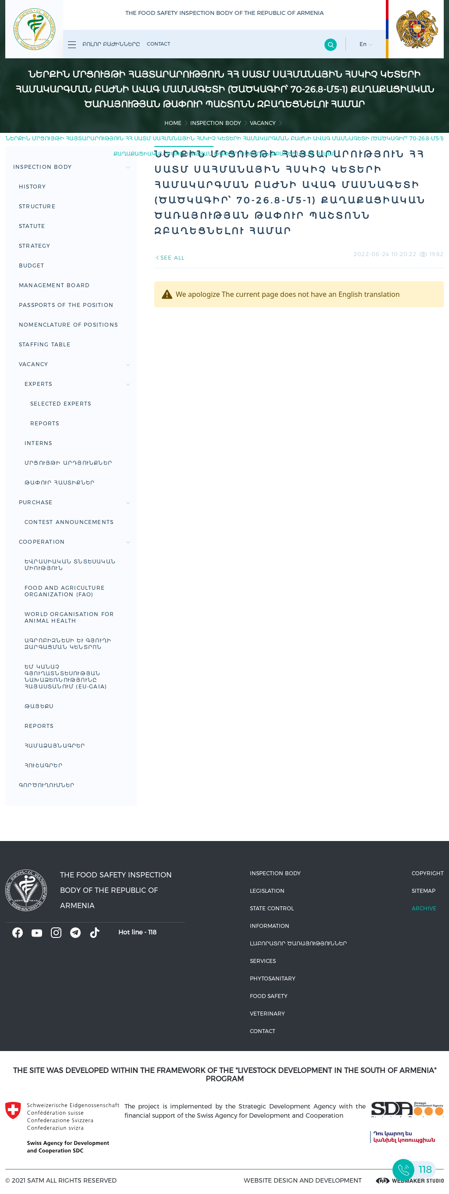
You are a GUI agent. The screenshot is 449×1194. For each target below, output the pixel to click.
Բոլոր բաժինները (104, 44)
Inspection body (215, 123)
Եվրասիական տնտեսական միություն (70, 564)
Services (263, 961)
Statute (32, 226)
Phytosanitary (273, 978)
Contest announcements (69, 522)
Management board (54, 285)
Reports (44, 423)
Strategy (35, 245)
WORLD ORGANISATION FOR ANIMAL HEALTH (69, 617)
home (173, 123)
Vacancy (263, 123)
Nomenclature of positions (68, 324)
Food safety (269, 996)
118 (152, 932)
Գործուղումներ (47, 785)
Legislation (267, 890)
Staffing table (45, 344)
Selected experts (60, 403)
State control (272, 908)
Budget (31, 265)
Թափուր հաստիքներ (60, 482)
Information (269, 926)
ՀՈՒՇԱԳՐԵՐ (44, 765)
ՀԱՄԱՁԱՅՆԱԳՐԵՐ (55, 745)
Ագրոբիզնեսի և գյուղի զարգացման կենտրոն (68, 643)
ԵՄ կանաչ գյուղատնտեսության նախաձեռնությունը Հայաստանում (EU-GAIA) (66, 676)
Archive (424, 908)
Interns (38, 443)
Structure (37, 206)
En (366, 44)
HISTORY (32, 186)
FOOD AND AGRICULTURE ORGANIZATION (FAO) (65, 591)
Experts (77, 384)
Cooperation (74, 541)
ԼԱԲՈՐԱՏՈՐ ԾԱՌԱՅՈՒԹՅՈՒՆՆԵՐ (298, 943)
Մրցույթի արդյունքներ (68, 463)
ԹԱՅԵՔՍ (39, 706)
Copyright (428, 873)
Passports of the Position (66, 305)
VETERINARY (267, 1013)
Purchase (74, 502)
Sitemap (423, 890)
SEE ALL (169, 257)
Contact (158, 44)
